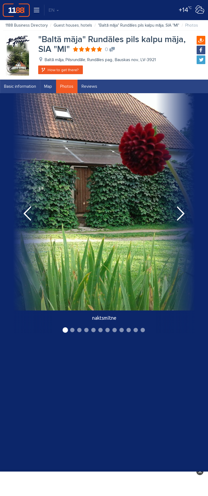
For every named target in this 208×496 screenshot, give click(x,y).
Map (48, 86)
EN (53, 10)
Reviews (89, 86)
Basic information (20, 86)
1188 (16, 10)
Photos (66, 86)
